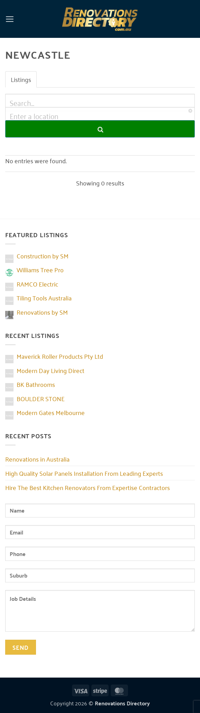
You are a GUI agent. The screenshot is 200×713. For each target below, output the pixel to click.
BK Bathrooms (36, 384)
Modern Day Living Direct (50, 370)
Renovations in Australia (37, 458)
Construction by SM (43, 255)
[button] (10, 19)
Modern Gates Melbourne (51, 412)
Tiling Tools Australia (44, 297)
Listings (21, 79)
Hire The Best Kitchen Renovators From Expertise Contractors (87, 487)
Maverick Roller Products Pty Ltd (60, 356)
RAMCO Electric (37, 283)
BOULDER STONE (41, 398)
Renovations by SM (42, 311)
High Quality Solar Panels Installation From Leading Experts (84, 473)
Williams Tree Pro (40, 269)
